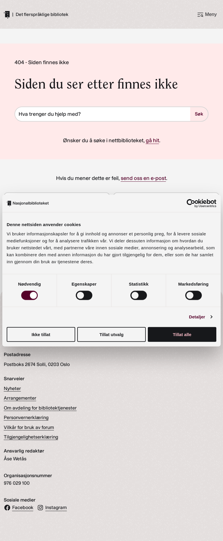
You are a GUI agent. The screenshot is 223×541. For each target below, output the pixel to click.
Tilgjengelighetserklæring (31, 437)
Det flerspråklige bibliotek (42, 14)
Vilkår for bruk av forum (29, 427)
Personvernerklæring (26, 418)
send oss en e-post (143, 178)
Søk (199, 114)
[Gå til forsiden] (7, 14)
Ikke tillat (41, 334)
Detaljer (197, 316)
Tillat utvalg (111, 334)
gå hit (152, 140)
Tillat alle (182, 334)
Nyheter (12, 388)
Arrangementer (20, 398)
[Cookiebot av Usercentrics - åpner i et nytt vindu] (191, 203)
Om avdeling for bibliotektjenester (40, 408)
